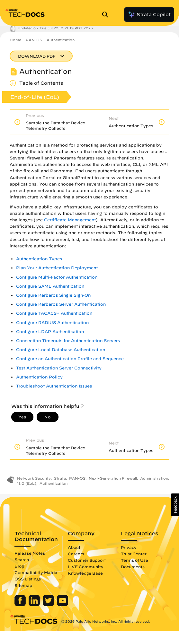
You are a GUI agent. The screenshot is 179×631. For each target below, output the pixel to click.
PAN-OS (34, 40)
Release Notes (29, 553)
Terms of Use (134, 560)
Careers (76, 553)
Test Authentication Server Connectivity (59, 368)
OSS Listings (27, 579)
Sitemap (23, 585)
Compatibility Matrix (35, 572)
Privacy (129, 547)
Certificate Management (70, 219)
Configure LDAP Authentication (50, 331)
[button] (175, 504)
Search (21, 559)
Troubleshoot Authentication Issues (54, 386)
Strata (60, 478)
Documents (133, 566)
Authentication (61, 40)
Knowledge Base (85, 573)
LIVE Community (85, 566)
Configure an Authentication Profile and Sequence (70, 358)
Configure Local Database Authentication (60, 349)
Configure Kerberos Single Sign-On (53, 295)
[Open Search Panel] (107, 14)
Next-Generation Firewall (113, 478)
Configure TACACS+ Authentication (54, 313)
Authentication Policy (39, 377)
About (74, 547)
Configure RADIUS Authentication (52, 322)
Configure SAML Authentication (50, 286)
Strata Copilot (149, 14)
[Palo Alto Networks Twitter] (49, 604)
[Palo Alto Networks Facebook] (20, 604)
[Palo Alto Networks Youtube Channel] (62, 604)
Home (15, 40)
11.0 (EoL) (26, 483)
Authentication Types (39, 258)
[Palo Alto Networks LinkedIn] (35, 604)
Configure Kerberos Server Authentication (61, 304)
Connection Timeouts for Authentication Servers (68, 340)
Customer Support (87, 560)
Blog (19, 566)
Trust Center (134, 553)
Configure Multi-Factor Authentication (56, 277)
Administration (154, 478)
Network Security (34, 478)
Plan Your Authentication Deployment (57, 267)
